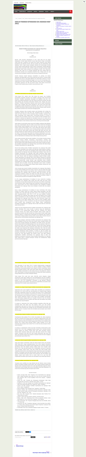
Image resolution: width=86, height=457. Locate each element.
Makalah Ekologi (19, 446)
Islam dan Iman (59, 28)
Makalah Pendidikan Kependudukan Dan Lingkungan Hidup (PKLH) (32, 22)
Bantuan (52, 11)
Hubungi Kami (41, 11)
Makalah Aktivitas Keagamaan (61, 33)
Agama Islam (58, 22)
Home (16, 11)
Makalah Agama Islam (60, 31)
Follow (46, 11)
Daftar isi (35, 11)
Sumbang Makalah (22, 11)
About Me (16, 2)
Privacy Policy (28, 2)
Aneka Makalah (42, 453)
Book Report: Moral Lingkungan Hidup (42, 446)
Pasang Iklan (29, 11)
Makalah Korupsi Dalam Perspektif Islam (63, 34)
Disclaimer (22, 2)
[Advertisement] (33, 35)
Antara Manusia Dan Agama (61, 23)
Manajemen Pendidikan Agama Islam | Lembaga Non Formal (63, 38)
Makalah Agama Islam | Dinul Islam (62, 32)
